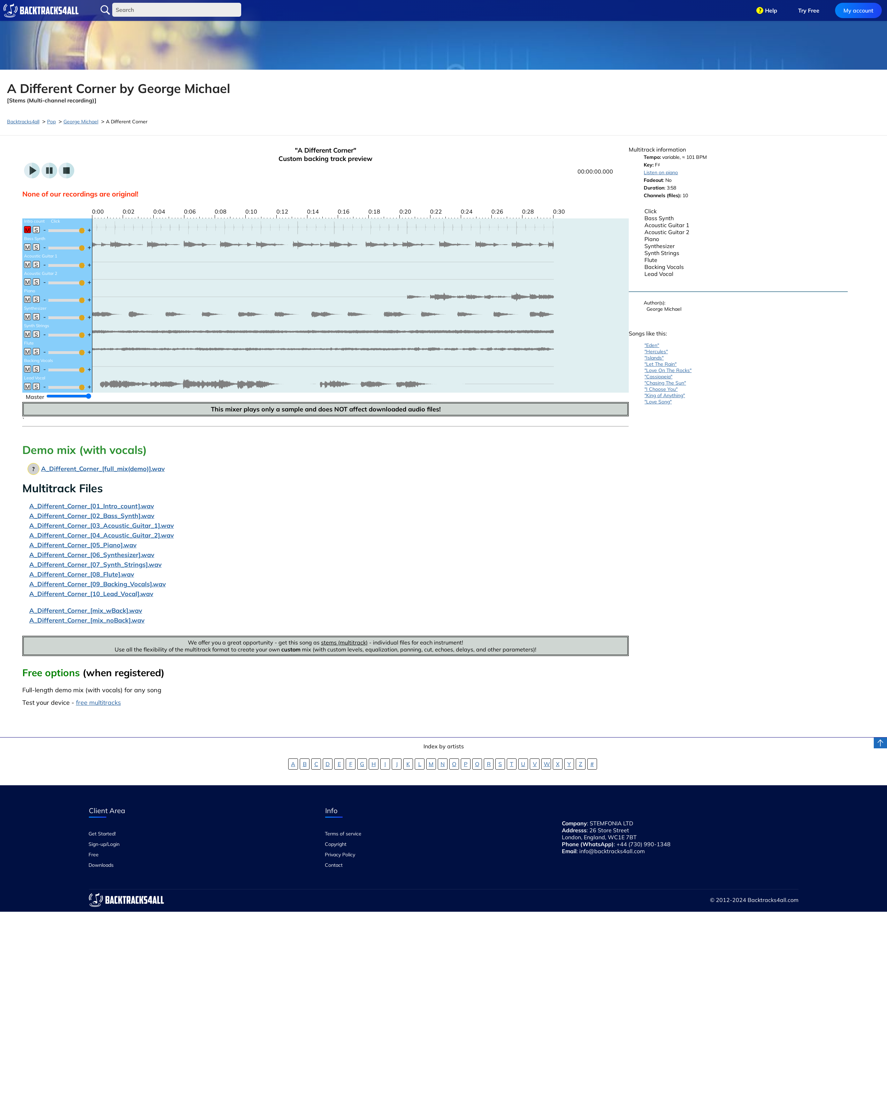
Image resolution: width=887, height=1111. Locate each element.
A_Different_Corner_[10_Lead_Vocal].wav (91, 594)
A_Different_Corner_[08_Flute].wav (81, 574)
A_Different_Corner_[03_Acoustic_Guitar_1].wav (101, 526)
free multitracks (98, 703)
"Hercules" (656, 351)
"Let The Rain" (660, 364)
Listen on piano (661, 172)
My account (858, 10)
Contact (334, 865)
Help (771, 10)
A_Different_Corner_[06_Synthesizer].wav (91, 555)
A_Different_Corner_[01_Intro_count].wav (91, 506)
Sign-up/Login (104, 844)
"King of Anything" (664, 395)
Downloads (101, 865)
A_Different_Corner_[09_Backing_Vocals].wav (97, 584)
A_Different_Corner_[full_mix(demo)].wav (103, 469)
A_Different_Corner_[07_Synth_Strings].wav (95, 565)
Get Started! (102, 834)
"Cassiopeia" (658, 376)
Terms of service (343, 834)
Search (105, 10)
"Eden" (651, 345)
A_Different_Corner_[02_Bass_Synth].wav (91, 516)
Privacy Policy (340, 854)
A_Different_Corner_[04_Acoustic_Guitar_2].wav (101, 535)
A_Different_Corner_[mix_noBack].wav (87, 620)
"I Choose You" (661, 389)
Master (35, 396)
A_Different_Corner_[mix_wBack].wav (85, 611)
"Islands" (654, 358)
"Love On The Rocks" (667, 370)
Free (94, 854)
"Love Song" (658, 402)
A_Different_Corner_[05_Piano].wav (83, 545)
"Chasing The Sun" (665, 383)
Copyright (335, 844)
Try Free (808, 10)
